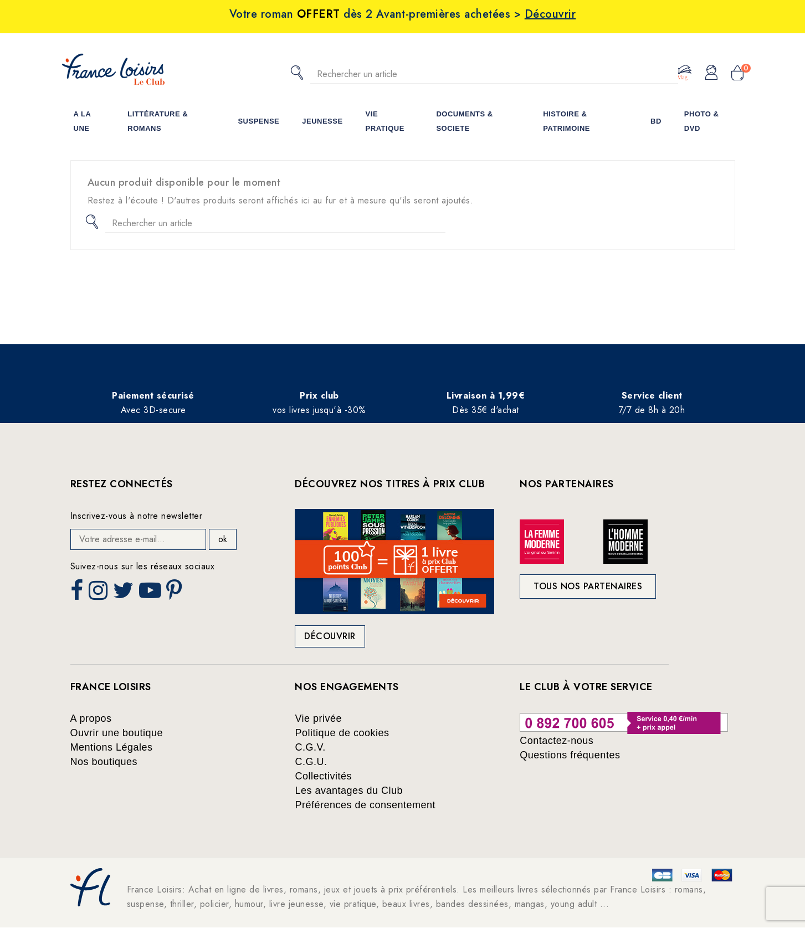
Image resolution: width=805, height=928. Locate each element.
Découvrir (330, 636)
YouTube (151, 593)
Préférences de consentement (365, 804)
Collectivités (323, 776)
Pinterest (175, 593)
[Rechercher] (494, 74)
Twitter (124, 593)
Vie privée (318, 718)
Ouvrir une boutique (116, 732)
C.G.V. (310, 747)
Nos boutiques (104, 761)
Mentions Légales (111, 747)
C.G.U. (311, 761)
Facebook (78, 593)
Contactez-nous (556, 740)
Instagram (99, 593)
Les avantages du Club (349, 790)
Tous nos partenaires (588, 586)
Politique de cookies (342, 732)
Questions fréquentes (570, 755)
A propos (91, 718)
